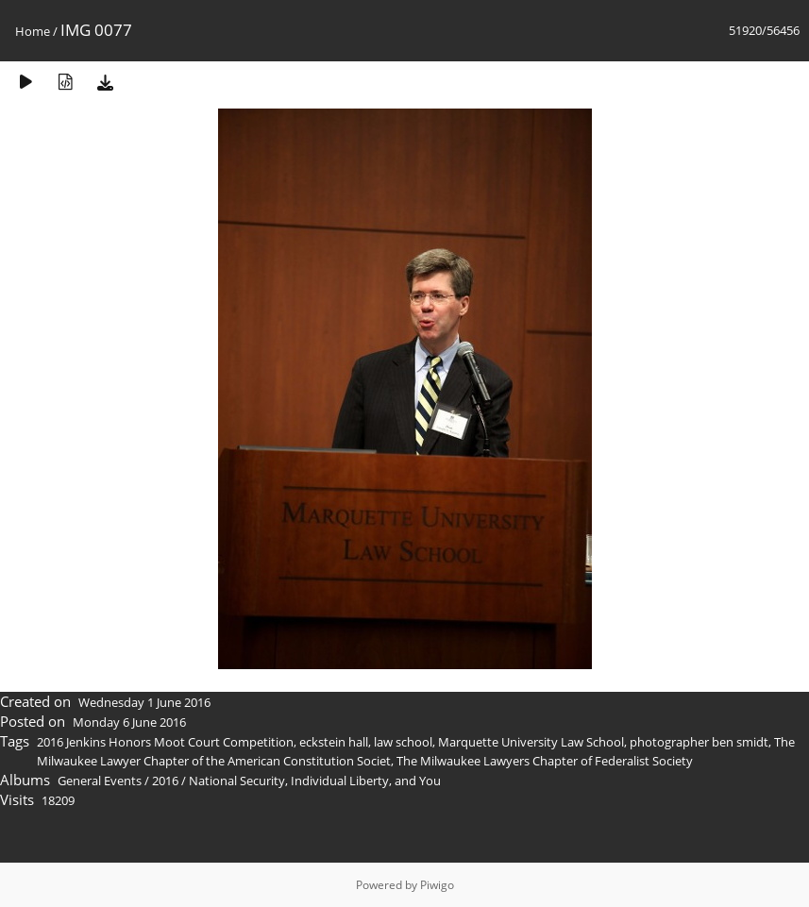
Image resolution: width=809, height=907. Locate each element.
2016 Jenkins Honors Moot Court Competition (165, 741)
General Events (100, 780)
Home (32, 31)
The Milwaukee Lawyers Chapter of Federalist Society (544, 760)
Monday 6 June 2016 (129, 722)
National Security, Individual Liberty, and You (315, 780)
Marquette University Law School (531, 741)
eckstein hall (333, 741)
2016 (165, 780)
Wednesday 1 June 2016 (144, 702)
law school (403, 741)
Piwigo (437, 885)
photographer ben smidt (699, 741)
